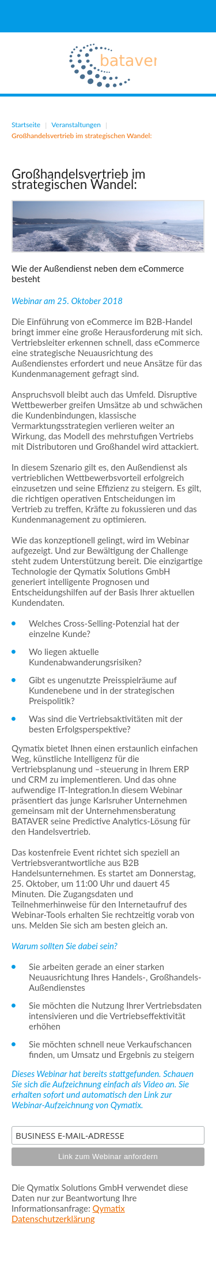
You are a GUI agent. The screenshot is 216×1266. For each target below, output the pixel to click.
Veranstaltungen (76, 124)
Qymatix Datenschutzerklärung (68, 1213)
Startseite (26, 124)
